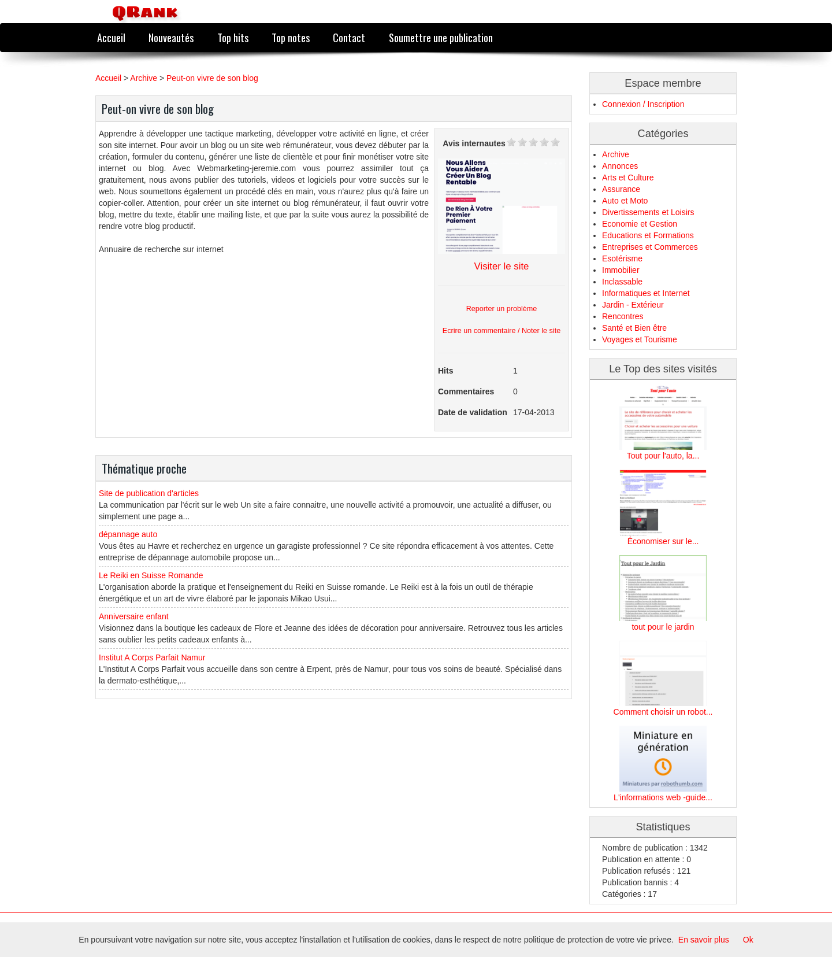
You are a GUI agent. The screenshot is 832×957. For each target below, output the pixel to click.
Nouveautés (171, 37)
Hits (445, 370)
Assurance (621, 189)
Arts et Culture (627, 177)
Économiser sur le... (663, 541)
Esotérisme (622, 258)
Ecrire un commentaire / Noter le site (501, 331)
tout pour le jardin (663, 626)
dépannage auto (128, 534)
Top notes (291, 37)
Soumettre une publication (441, 37)
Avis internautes (474, 143)
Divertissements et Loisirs (648, 212)
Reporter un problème (501, 309)
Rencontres (623, 316)
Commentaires (466, 391)
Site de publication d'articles (149, 493)
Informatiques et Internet (646, 293)
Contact (349, 37)
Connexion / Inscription (643, 104)
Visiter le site (501, 266)
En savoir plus (703, 939)
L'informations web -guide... (663, 797)
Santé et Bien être (634, 327)
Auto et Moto (625, 200)
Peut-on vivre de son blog (212, 78)
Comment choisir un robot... (663, 711)
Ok (748, 939)
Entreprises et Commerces (650, 247)
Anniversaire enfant (134, 616)
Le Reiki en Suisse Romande (151, 575)
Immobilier (621, 270)
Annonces (620, 166)
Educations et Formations (648, 235)
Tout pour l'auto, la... (663, 455)
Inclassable (622, 281)
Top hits (232, 37)
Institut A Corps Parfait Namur (152, 657)
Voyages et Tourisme (639, 339)
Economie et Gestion (639, 223)
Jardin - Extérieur (633, 304)
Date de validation (472, 412)
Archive (143, 78)
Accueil (111, 37)
